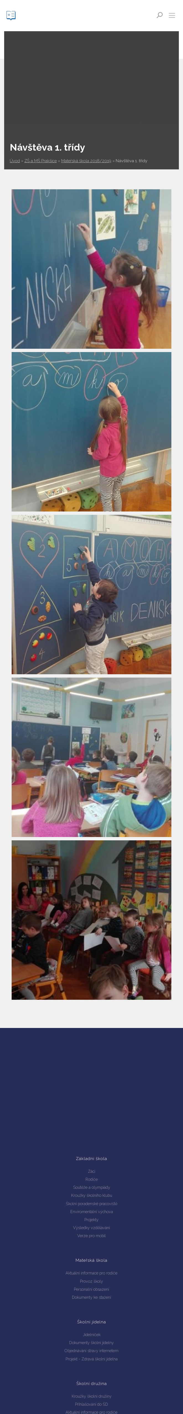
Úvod (15, 160)
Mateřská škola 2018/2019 (86, 160)
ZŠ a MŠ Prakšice (40, 160)
